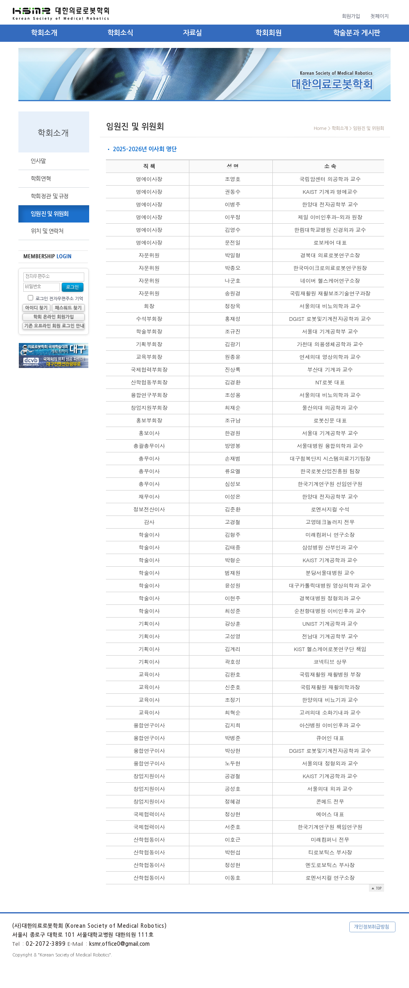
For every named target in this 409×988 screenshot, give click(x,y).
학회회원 (268, 33)
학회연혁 (41, 179)
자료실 (192, 33)
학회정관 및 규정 (50, 196)
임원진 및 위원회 (50, 214)
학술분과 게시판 (357, 33)
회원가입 (351, 16)
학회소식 (120, 33)
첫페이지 (380, 16)
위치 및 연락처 (47, 231)
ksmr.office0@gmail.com (119, 944)
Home (320, 128)
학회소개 (44, 33)
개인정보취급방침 (371, 926)
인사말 (38, 161)
